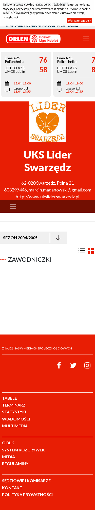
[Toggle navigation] (86, 39)
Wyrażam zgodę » (79, 20)
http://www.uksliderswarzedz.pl (47, 196)
